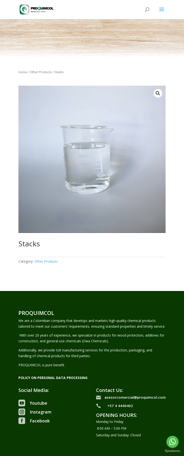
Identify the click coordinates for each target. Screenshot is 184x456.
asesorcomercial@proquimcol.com (135, 397)
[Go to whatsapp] (172, 442)
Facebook (40, 421)
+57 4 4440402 (120, 405)
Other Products (41, 72)
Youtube (38, 403)
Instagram (41, 412)
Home (22, 72)
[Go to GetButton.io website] (172, 451)
